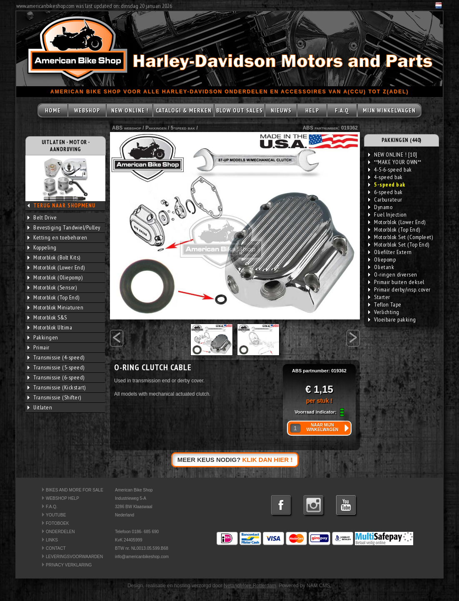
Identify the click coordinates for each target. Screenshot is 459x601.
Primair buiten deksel (396, 282)
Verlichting (383, 312)
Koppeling (42, 247)
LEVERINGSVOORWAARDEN (74, 556)
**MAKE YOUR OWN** (395, 162)
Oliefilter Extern (390, 252)
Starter (379, 297)
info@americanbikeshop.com (142, 556)
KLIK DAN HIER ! (267, 459)
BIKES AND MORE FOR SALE (74, 490)
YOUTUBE (56, 515)
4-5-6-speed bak (390, 169)
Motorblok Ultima (49, 327)
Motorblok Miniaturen (55, 307)
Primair (38, 347)
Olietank (381, 267)
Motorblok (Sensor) (52, 287)
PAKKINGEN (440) (402, 140)
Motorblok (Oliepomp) (54, 277)
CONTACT (56, 548)
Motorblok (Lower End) (56, 267)
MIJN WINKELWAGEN (389, 110)
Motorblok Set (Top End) (398, 244)
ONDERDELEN (60, 531)
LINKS (52, 540)
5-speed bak (183, 128)
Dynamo (380, 207)
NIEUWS (281, 110)
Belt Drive (42, 217)
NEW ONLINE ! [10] (392, 154)
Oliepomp (382, 259)
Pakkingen (42, 337)
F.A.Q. (51, 506)
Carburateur (385, 199)
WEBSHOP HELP (62, 498)
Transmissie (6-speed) (56, 377)
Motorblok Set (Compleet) (400, 237)
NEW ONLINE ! (129, 110)
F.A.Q (342, 110)
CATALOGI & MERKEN (184, 110)
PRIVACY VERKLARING (69, 565)
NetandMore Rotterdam (250, 586)
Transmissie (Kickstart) (56, 387)
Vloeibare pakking (392, 319)
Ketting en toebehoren (57, 237)
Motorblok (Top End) (53, 297)
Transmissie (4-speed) (56, 357)
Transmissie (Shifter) (54, 397)
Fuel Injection (387, 214)
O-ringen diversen (392, 274)
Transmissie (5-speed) (56, 367)
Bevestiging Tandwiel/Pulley (63, 227)
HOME (53, 110)
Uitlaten (39, 407)
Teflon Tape (385, 304)
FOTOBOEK (57, 523)
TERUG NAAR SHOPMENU (64, 205)
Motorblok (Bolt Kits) (53, 257)
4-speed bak (385, 177)
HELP (312, 110)
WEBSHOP (87, 110)
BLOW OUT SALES (239, 110)
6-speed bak (385, 192)
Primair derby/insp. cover (399, 289)
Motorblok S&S (47, 317)
